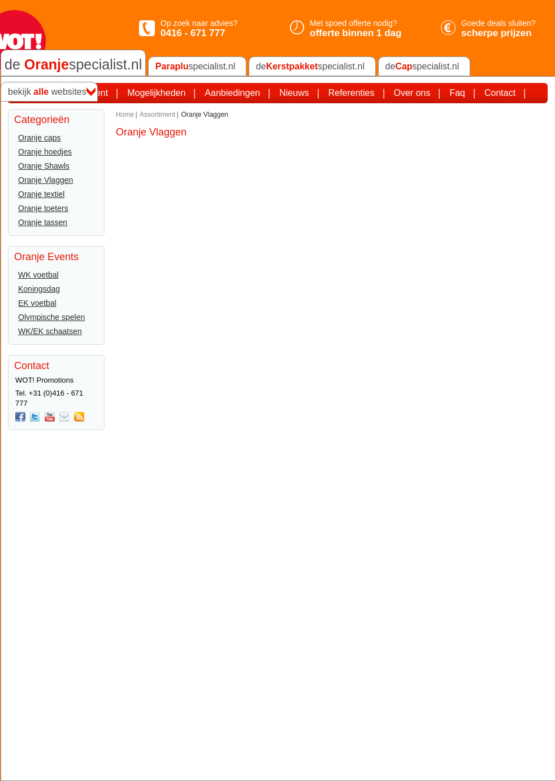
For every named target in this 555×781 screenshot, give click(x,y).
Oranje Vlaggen (45, 180)
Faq (457, 93)
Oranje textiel (41, 194)
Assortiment (157, 115)
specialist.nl (195, 66)
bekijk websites (47, 92)
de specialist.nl (73, 64)
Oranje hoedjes (45, 151)
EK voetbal (37, 303)
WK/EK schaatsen (50, 331)
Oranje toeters (43, 208)
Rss (79, 417)
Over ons (412, 93)
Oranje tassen (42, 222)
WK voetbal (38, 274)
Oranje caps (39, 137)
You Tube (50, 417)
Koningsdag (39, 288)
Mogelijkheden (156, 93)
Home (125, 115)
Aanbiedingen (232, 93)
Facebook (20, 417)
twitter (35, 417)
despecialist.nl (310, 66)
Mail (64, 417)
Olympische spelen (51, 317)
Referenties (351, 93)
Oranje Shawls (44, 165)
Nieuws (294, 93)
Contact (499, 93)
